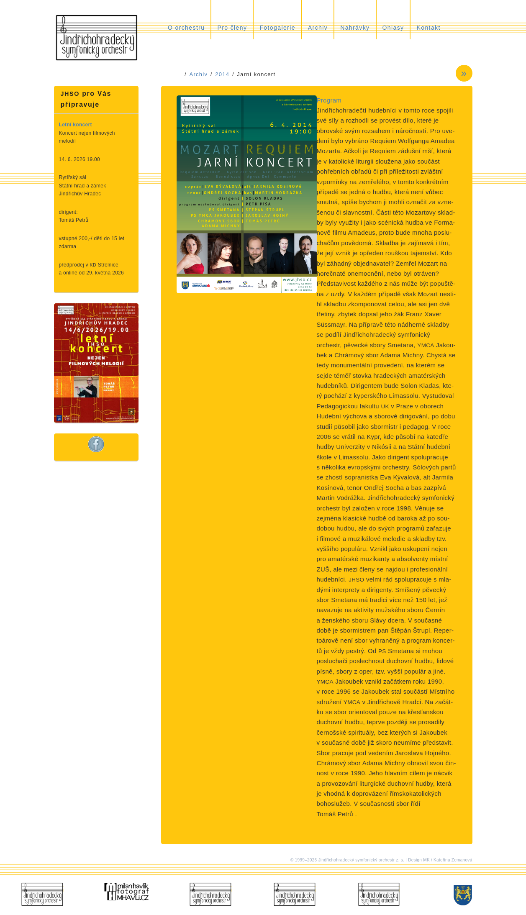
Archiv (318, 27)
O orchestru (186, 27)
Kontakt (428, 27)
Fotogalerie (277, 27)
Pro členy (232, 27)
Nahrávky (354, 27)
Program (329, 100)
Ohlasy (393, 27)
